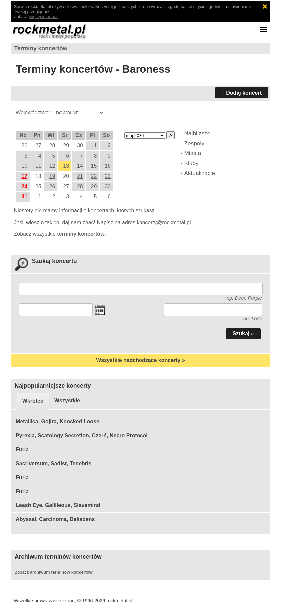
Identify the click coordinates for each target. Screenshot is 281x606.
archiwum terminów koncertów (61, 572)
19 (52, 176)
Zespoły (194, 143)
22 (94, 176)
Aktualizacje (199, 173)
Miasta (192, 153)
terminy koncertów (80, 234)
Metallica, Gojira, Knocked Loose (57, 421)
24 (24, 186)
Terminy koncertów (41, 48)
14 (80, 166)
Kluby (191, 163)
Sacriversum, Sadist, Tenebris (53, 463)
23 (108, 176)
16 (108, 166)
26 (52, 186)
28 (80, 186)
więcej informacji (44, 16)
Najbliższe (197, 133)
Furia (22, 449)
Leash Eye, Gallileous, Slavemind (58, 505)
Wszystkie (67, 400)
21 (80, 176)
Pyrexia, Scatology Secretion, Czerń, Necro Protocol (82, 435)
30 (108, 186)
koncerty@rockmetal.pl (164, 222)
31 (24, 196)
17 (24, 176)
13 (66, 166)
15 (94, 166)
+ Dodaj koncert (242, 93)
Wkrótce (32, 401)
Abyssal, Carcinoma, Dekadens (55, 519)
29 (94, 186)
